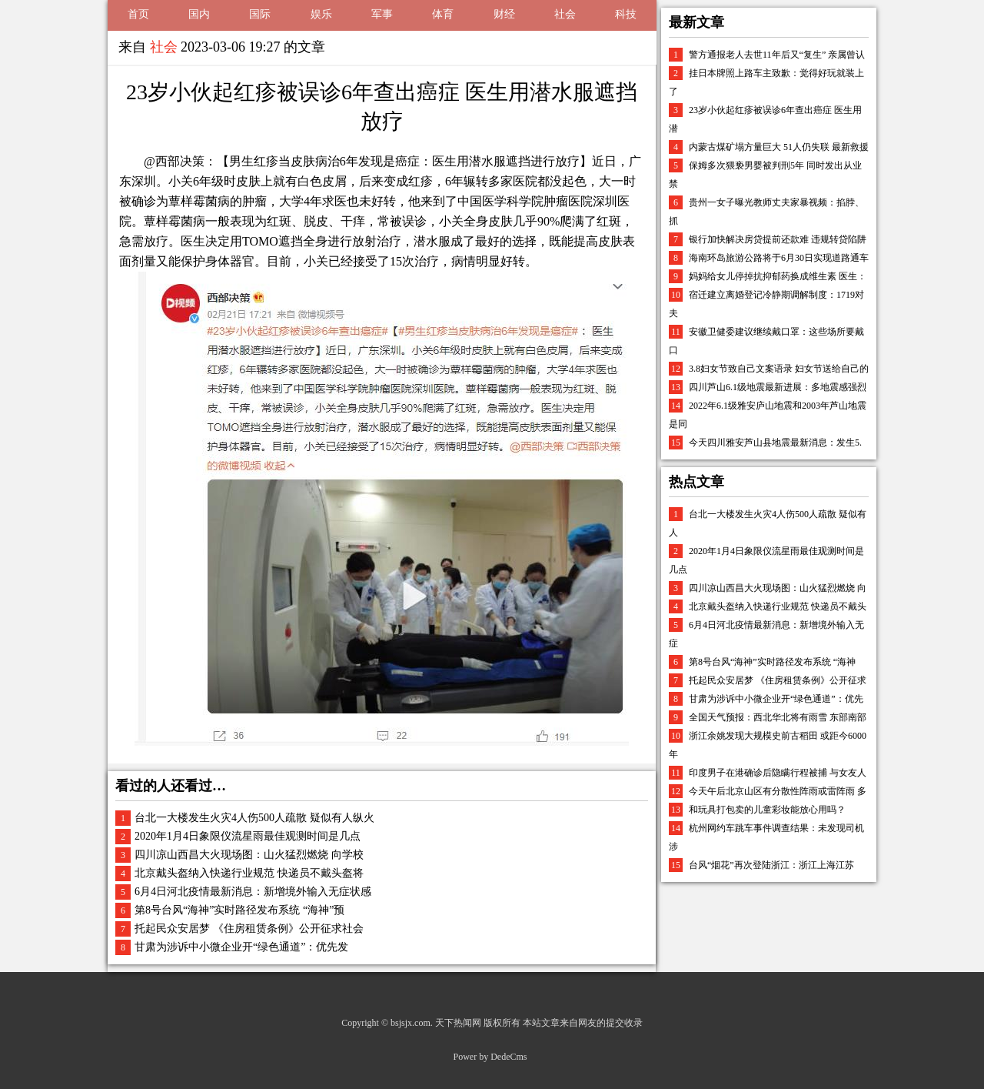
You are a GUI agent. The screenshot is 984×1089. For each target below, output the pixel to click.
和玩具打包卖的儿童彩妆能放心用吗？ (767, 809)
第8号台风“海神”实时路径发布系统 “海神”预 (239, 910)
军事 (382, 14)
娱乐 (321, 14)
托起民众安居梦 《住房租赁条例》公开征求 (777, 680)
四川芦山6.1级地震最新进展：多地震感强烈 (777, 387)
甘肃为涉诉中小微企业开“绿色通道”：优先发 (241, 947)
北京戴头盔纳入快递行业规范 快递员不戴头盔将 (249, 873)
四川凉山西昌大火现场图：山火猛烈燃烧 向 (777, 588)
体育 (443, 14)
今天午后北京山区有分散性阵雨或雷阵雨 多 (777, 791)
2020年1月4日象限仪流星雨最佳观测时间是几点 (248, 836)
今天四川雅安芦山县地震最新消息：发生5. (775, 442)
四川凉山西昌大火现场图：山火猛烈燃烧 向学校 (249, 854)
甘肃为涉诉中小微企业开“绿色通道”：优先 (776, 698)
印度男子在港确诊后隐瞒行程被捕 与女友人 (777, 772)
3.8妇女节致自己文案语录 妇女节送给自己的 (779, 368)
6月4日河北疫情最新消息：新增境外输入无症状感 (253, 891)
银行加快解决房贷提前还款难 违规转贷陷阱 (777, 239)
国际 (260, 14)
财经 (504, 14)
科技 (626, 14)
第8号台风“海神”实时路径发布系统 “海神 (772, 661)
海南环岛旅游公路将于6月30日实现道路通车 (779, 257)
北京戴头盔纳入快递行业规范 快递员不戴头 (777, 606)
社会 (565, 14)
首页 (138, 14)
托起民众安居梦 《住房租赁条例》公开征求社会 (249, 928)
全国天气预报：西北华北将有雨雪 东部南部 (777, 717)
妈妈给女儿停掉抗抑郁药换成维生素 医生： (777, 276)
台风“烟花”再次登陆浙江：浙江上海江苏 (771, 865)
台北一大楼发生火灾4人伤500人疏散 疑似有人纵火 (254, 817)
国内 (199, 14)
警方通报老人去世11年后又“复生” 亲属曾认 (777, 54)
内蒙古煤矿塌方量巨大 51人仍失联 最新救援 (779, 147)
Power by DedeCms (490, 1056)
